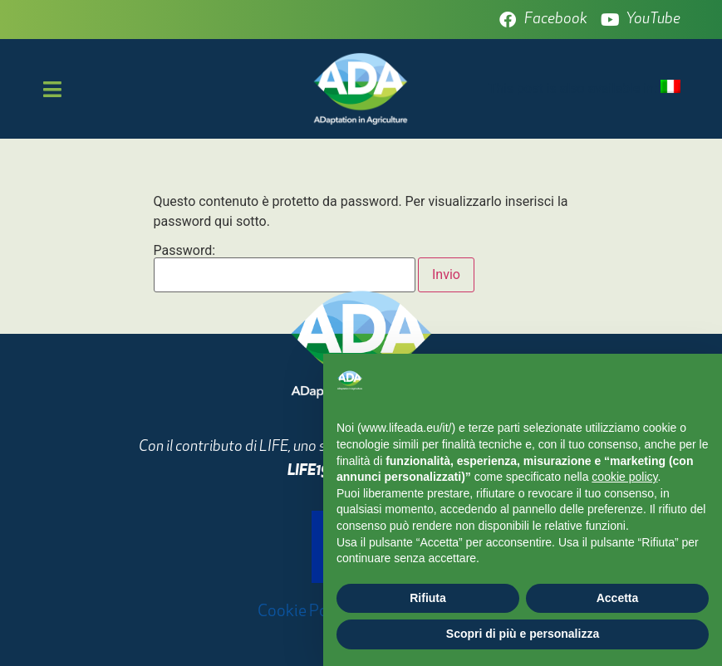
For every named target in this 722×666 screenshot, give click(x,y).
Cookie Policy (305, 612)
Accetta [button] (618, 598)
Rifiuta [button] (428, 598)
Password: (285, 268)
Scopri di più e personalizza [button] (522, 633)
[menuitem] (670, 87)
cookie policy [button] (624, 476)
